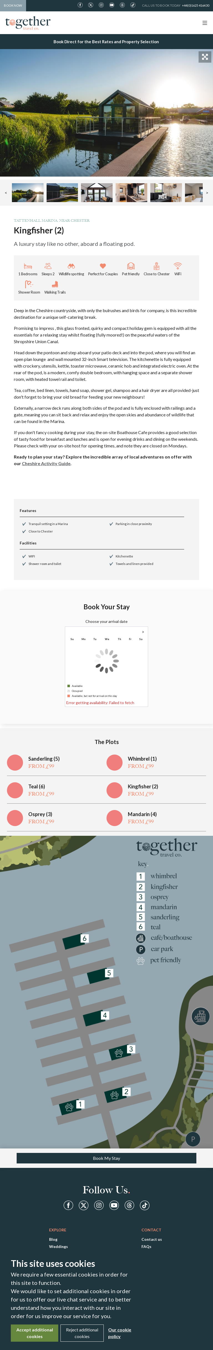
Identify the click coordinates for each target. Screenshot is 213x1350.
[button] (28, 192)
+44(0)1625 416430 (195, 5)
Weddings (58, 1246)
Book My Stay (106, 1158)
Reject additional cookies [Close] (82, 1333)
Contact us (151, 1239)
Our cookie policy (119, 1333)
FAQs (146, 1246)
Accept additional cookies (34, 1333)
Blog (53, 1239)
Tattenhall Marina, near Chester (52, 220)
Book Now (13, 5)
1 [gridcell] (141, 645)
